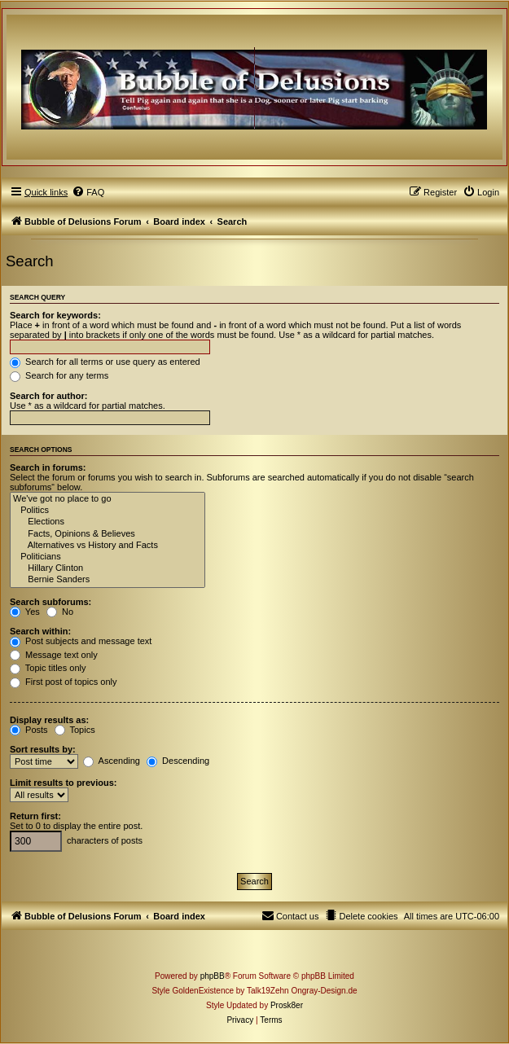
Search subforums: (50, 602)
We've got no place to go (107, 499)
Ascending (111, 760)
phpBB (212, 976)
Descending (178, 760)
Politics (107, 510)
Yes (25, 611)
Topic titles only (48, 668)
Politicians (107, 557)
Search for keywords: (55, 315)
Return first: (35, 816)
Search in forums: (48, 467)
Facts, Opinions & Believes (107, 534)
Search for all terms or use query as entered (105, 361)
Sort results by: (43, 749)
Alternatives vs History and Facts (107, 545)
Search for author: (48, 396)
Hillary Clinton (107, 568)
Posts (29, 730)
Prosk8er (286, 1005)
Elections (107, 522)
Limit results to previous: (63, 782)
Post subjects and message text (80, 641)
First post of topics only (63, 681)
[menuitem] (88, 192)
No (59, 611)
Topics (75, 730)
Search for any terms (59, 375)
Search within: (40, 631)
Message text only (54, 655)
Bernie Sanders (107, 580)
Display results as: (49, 720)
